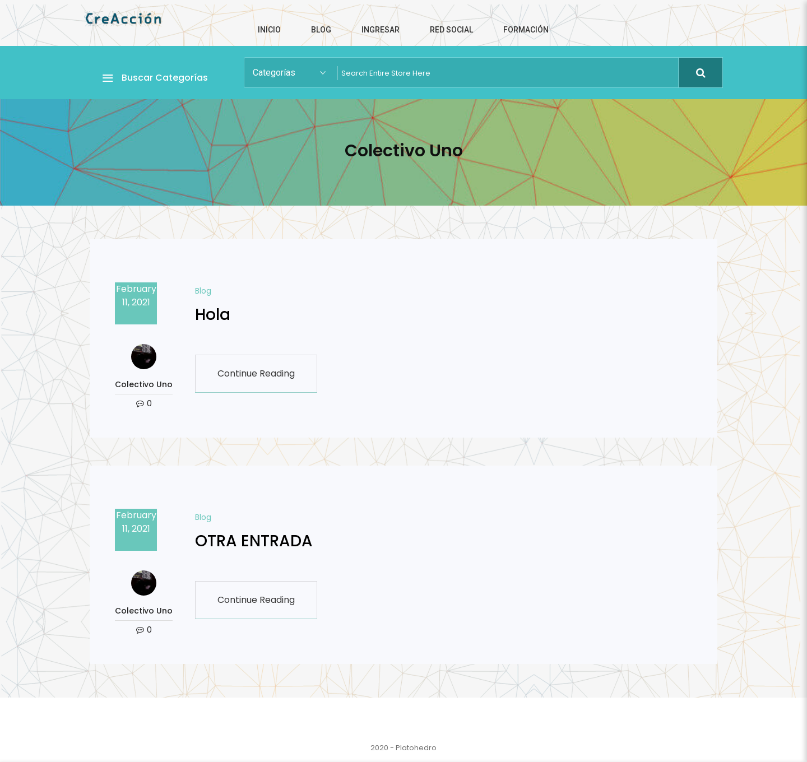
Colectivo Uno (144, 384)
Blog (203, 290)
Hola (212, 315)
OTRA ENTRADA (254, 541)
